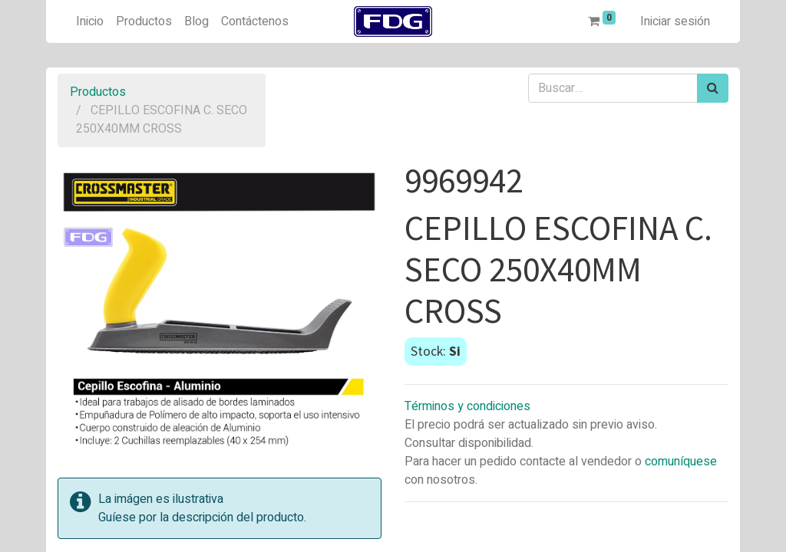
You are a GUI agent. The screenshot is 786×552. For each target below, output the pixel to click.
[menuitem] (90, 21)
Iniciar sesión (675, 21)
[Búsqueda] (712, 88)
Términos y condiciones (467, 406)
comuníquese (681, 461)
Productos (98, 92)
